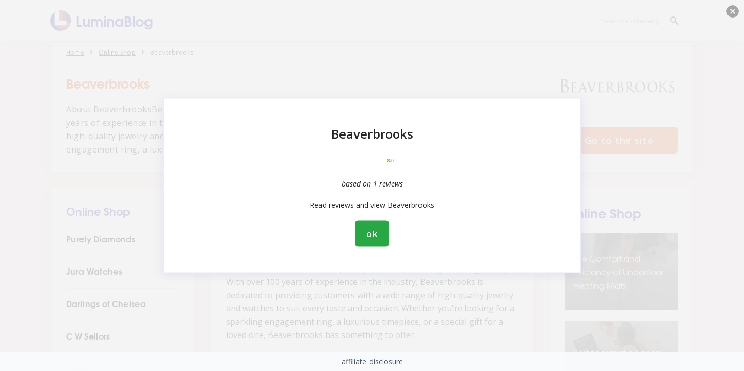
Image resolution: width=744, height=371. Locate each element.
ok (372, 234)
